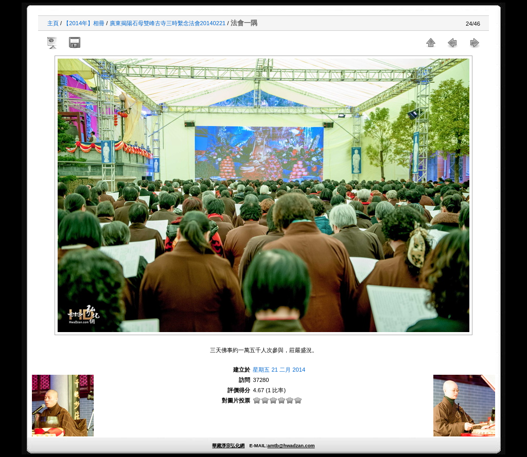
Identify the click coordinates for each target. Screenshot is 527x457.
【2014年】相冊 (83, 23)
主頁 (53, 23)
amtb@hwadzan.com (290, 445)
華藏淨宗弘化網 (228, 445)
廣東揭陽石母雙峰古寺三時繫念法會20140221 (168, 23)
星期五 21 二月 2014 (279, 370)
